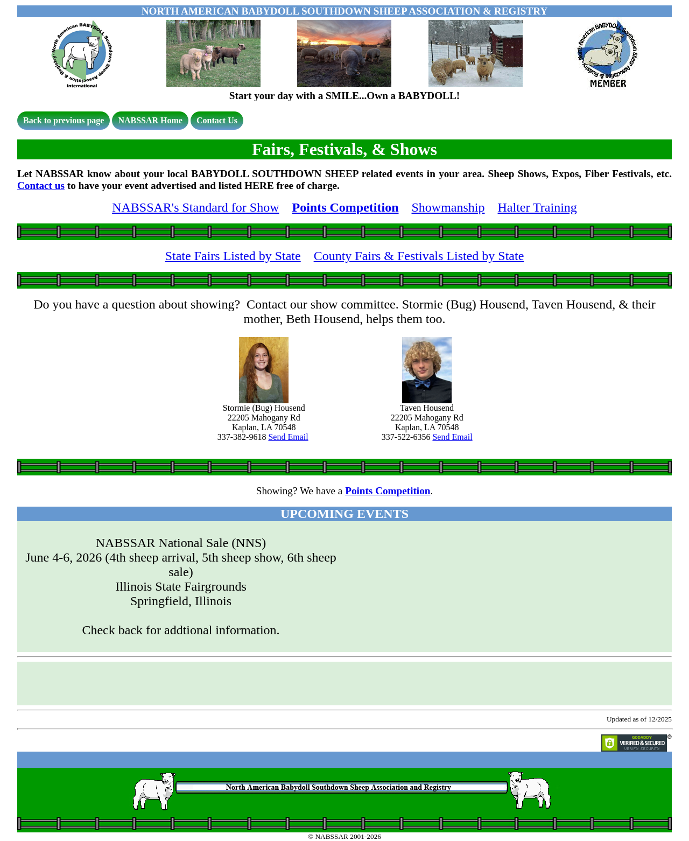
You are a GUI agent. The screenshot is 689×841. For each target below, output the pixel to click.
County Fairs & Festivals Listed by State (419, 256)
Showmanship (448, 207)
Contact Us (216, 120)
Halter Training (537, 207)
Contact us (41, 185)
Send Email (288, 436)
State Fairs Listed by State (233, 256)
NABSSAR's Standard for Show (195, 207)
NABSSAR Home (150, 120)
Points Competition (345, 207)
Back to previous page (63, 120)
